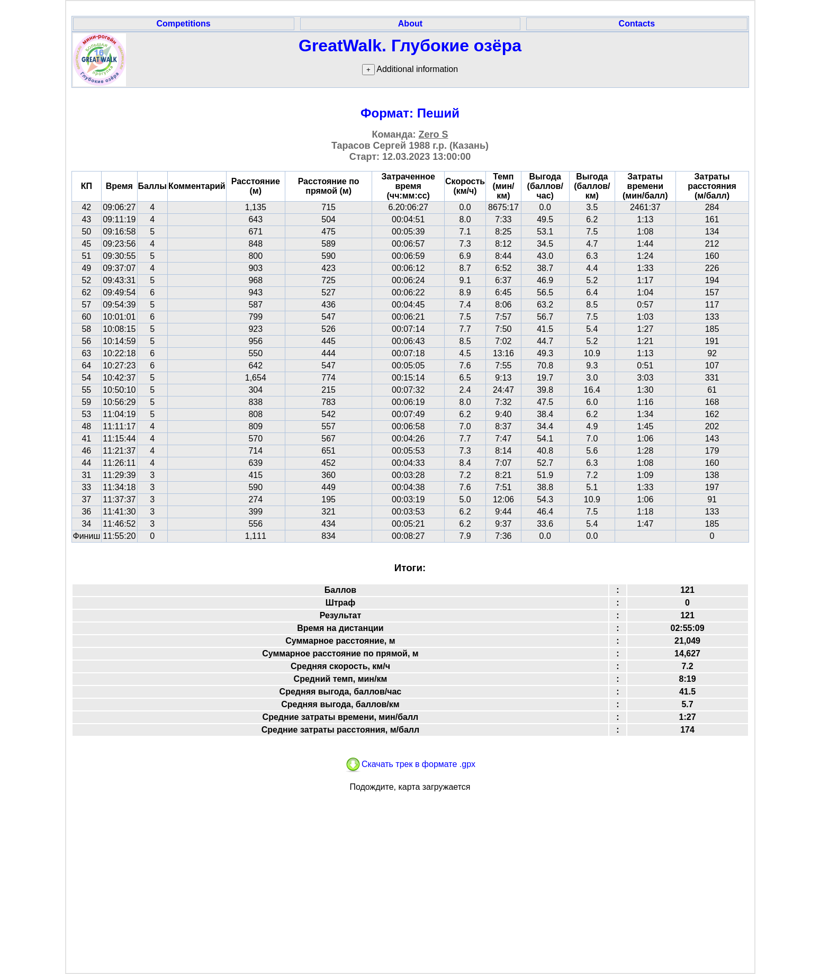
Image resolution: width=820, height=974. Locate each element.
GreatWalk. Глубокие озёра (410, 45)
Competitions (183, 23)
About (410, 23)
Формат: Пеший (410, 113)
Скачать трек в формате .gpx (410, 764)
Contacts (637, 23)
